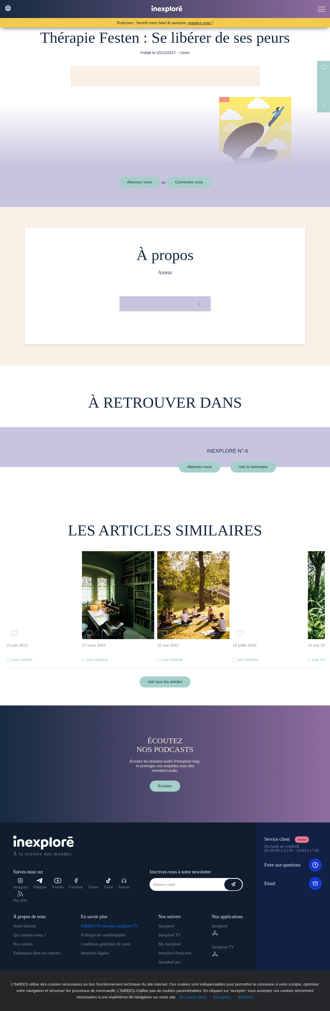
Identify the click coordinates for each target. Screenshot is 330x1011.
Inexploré (166, 926)
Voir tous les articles (165, 681)
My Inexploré (169, 944)
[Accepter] (222, 997)
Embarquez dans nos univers (37, 953)
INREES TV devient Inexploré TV (109, 926)
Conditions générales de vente (105, 944)
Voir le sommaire (253, 467)
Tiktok (108, 883)
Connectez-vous (189, 182)
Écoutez (165, 786)
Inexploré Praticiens (174, 953)
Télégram (40, 883)
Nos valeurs (23, 944)
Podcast (124, 883)
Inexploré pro (169, 962)
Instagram (20, 883)
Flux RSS (20, 896)
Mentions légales (95, 953)
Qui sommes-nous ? (29, 935)
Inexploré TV (169, 935)
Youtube (58, 883)
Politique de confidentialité (103, 935)
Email (293, 883)
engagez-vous (200, 23)
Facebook (76, 883)
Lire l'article (21, 659)
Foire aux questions (293, 864)
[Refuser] (246, 997)
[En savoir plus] (192, 997)
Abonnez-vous (139, 182)
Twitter (93, 887)
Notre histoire (24, 926)
